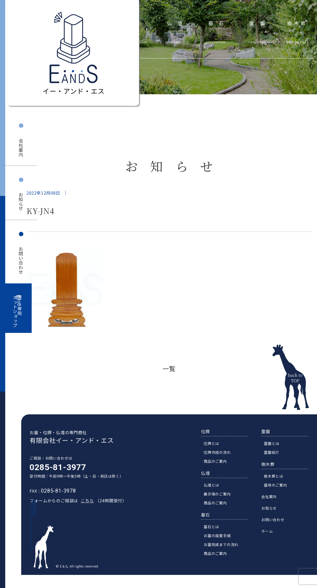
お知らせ (21, 201)
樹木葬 (297, 22)
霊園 (260, 22)
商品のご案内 (218, 465)
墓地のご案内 (279, 489)
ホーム (270, 535)
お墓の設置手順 (220, 539)
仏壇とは (215, 489)
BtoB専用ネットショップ (17, 311)
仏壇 (177, 22)
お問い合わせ (21, 260)
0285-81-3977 (54, 471)
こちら (84, 504)
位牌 (208, 435)
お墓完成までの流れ (224, 548)
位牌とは (215, 447)
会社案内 (21, 147)
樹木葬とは (277, 480)
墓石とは (215, 530)
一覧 (169, 368)
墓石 (219, 22)
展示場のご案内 (220, 498)
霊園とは (275, 447)
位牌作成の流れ (220, 456)
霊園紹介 (275, 456)
